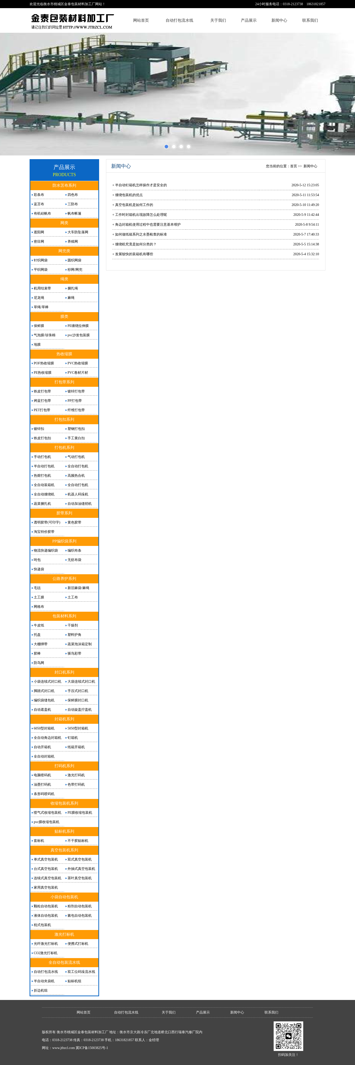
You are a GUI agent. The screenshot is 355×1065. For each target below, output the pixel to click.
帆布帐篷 (74, 213)
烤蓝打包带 (42, 401)
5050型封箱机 (78, 728)
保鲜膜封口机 (78, 700)
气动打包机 (76, 457)
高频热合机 (76, 475)
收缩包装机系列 (64, 803)
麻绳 (71, 298)
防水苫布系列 (64, 185)
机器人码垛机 (78, 494)
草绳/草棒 (41, 307)
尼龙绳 (39, 298)
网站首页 (141, 20)
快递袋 (39, 569)
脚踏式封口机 (44, 691)
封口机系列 (64, 672)
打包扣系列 (64, 419)
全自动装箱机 (44, 485)
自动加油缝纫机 (80, 504)
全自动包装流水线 (64, 962)
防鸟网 (39, 663)
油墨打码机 (42, 784)
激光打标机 (64, 934)
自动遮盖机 (42, 709)
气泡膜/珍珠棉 (44, 335)
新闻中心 (279, 20)
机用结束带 (42, 288)
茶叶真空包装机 (80, 878)
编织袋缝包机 (44, 700)
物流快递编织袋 (46, 550)
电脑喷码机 (42, 775)
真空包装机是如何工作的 (134, 205)
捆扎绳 (73, 288)
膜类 (64, 316)
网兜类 (64, 251)
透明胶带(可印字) (47, 522)
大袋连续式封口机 (81, 681)
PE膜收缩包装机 (80, 812)
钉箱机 (73, 738)
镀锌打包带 (76, 391)
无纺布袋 (74, 560)
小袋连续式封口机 (47, 681)
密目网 (39, 241)
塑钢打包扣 (76, 429)
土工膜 (39, 597)
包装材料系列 (64, 616)
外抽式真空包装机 (81, 869)
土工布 (73, 597)
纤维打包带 (76, 410)
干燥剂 (73, 625)
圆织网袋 (74, 260)
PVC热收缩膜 (78, 363)
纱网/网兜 (75, 269)
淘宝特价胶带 (44, 532)
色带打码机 (76, 784)
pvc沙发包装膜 (79, 335)
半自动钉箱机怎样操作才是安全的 (141, 185)
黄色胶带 (74, 522)
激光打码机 (76, 775)
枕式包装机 (42, 925)
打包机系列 (64, 447)
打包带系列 (64, 382)
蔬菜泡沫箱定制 (80, 644)
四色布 (73, 195)
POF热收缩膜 (44, 363)
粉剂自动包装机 (80, 906)
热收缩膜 (64, 354)
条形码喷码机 (44, 794)
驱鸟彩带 (74, 653)
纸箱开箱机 (76, 747)
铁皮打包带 (42, 391)
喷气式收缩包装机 (47, 812)
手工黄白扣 (76, 438)
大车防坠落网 (78, 232)
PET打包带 (42, 410)
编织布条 (74, 550)
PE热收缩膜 (43, 372)
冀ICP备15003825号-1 (92, 1048)
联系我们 (310, 20)
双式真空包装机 (80, 859)
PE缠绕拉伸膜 (78, 326)
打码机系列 (64, 766)
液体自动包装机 (46, 915)
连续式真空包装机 (47, 878)
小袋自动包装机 (64, 897)
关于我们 (218, 20)
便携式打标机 (78, 944)
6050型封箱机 (44, 728)
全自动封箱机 (44, 756)
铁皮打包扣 (42, 438)
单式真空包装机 (46, 859)
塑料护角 (74, 635)
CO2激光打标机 (45, 953)
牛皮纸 (39, 625)
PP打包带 (75, 401)
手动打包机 (42, 457)
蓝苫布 (39, 204)
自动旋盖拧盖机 (80, 709)
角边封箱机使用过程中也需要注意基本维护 (148, 224)
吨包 (37, 560)
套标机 (39, 841)
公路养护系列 (64, 578)
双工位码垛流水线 (81, 972)
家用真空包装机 (46, 887)
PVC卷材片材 (78, 372)
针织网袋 (41, 260)
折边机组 (41, 990)
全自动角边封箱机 (47, 738)
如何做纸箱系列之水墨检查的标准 (141, 234)
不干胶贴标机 (78, 841)
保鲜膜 (39, 326)
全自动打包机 (78, 466)
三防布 (73, 204)
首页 (293, 166)
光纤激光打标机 (46, 944)
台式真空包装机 (46, 869)
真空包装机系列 (64, 850)
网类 (64, 223)
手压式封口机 (78, 691)
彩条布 (39, 195)
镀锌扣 (39, 429)
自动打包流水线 (179, 20)
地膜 (37, 344)
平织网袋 (41, 269)
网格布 (39, 607)
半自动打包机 (44, 466)
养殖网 (73, 241)
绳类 (64, 279)
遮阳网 (39, 232)
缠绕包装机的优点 (129, 195)
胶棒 (37, 653)
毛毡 (37, 588)
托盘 (37, 635)
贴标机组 (74, 981)
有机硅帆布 (42, 213)
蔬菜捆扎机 (42, 504)
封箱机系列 (64, 719)
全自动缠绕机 (44, 494)
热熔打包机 (42, 475)
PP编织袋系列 (64, 541)
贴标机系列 (64, 831)
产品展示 (249, 20)
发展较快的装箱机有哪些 (134, 254)
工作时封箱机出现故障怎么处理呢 (141, 215)
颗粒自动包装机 (46, 906)
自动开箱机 (42, 747)
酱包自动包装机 (80, 915)
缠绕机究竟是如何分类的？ (136, 244)
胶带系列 (64, 513)
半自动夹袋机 (44, 981)
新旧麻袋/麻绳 (78, 588)
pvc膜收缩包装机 (46, 822)
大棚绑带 (41, 644)
